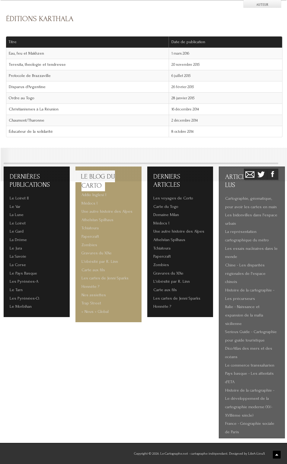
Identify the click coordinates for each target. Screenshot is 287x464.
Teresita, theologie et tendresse (37, 64)
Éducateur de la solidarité (31, 131)
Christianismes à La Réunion (34, 109)
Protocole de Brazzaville (30, 75)
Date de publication (190, 42)
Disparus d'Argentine (27, 86)
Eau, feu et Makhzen (26, 53)
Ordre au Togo (21, 98)
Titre (12, 42)
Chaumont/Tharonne (26, 120)
